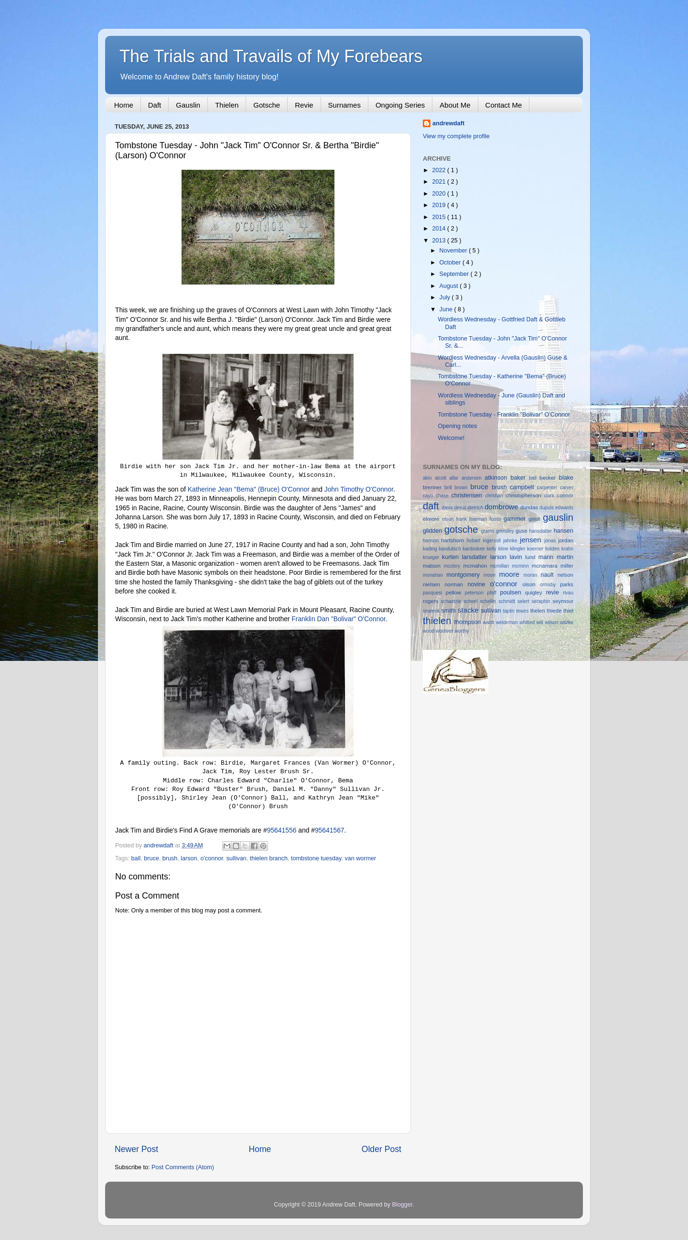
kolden (553, 548)
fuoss (497, 519)
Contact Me (503, 105)
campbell (523, 487)
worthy (462, 631)
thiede (555, 611)
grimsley (506, 531)
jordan (566, 540)
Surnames (344, 105)
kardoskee (474, 548)
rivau (568, 592)
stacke (469, 610)
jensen (532, 540)
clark (550, 495)
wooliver (445, 631)
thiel (568, 611)
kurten (452, 557)
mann (547, 557)
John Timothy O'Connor (358, 489)
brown (462, 487)
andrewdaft (448, 123)
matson (433, 566)
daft (432, 506)
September (455, 274)
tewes (523, 611)
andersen (473, 478)
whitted (528, 622)
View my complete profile (456, 136)
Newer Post (136, 1149)
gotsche (462, 529)
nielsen (433, 584)
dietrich (476, 507)
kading (431, 548)
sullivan (236, 858)
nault (548, 574)
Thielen (226, 105)
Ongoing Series (400, 105)
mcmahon (476, 566)
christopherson (524, 495)
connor (565, 495)
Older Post (381, 1149)
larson (189, 858)
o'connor (212, 858)
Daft (154, 105)
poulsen (512, 592)
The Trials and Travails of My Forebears (270, 56)
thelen (538, 611)
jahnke (511, 540)
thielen (438, 620)
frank (463, 519)
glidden (433, 530)
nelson (565, 575)
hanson (432, 540)
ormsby (550, 584)
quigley (535, 592)
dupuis (547, 507)
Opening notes (457, 426)
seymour (563, 601)
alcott (442, 478)
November (454, 250)
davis (447, 507)
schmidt (507, 601)
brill (449, 487)
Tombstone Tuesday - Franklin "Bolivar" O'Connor (504, 414)
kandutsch (451, 548)
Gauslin (188, 105)
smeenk (432, 611)
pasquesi (434, 592)
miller (566, 566)
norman (455, 584)
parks (566, 584)
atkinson (497, 477)
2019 (439, 205)
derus (461, 507)
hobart (475, 540)
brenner (433, 487)
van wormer (360, 858)
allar (455, 478)
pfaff (493, 592)
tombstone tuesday (316, 858)
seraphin (542, 601)
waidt (489, 622)
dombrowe (502, 507)
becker (549, 478)
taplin (509, 611)
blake (566, 477)
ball (136, 858)
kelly (492, 548)
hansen (563, 530)
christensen (468, 495)
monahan (434, 575)
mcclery (453, 566)
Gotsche (266, 105)
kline (504, 548)
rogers (432, 601)
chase (444, 495)
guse (522, 531)
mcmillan (501, 566)
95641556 (282, 830)
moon (491, 575)
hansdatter (541, 531)
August (450, 286)
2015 (439, 217)
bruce (151, 858)
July (446, 297)
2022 (439, 170)
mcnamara (546, 566)
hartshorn (453, 540)
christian (495, 495)
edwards (564, 507)
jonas (551, 540)
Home (123, 105)
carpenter (548, 487)
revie (554, 592)
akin (429, 478)
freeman (479, 519)
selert (524, 601)
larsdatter (476, 557)
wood (429, 631)
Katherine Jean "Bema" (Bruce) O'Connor (249, 489)
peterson (476, 592)
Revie (304, 105)
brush (170, 858)
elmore (432, 519)
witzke (566, 622)
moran (532, 575)
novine (478, 584)
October (451, 262)
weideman (508, 622)
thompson (468, 622)
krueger (432, 557)
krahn (567, 548)
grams (488, 531)
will (541, 622)
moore (511, 574)
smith (449, 610)
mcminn (522, 566)
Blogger (402, 1204)
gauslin (558, 517)
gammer (516, 519)
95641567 (329, 830)
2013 (439, 240)
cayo (429, 495)
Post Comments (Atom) (182, 1167)
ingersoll (493, 540)
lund (531, 557)
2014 (439, 228)
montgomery (465, 574)
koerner (536, 548)
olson (531, 584)
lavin (518, 557)
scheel (471, 601)
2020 (439, 193)
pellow (455, 592)
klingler (518, 548)
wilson (552, 622)
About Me (455, 105)
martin (565, 557)
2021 (439, 181)
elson (449, 519)
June (447, 309)
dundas (529, 507)
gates (535, 519)
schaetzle (452, 601)
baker (519, 477)
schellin (489, 601)
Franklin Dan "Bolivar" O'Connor (338, 619)
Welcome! (451, 438)
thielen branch (269, 858)
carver (566, 487)
